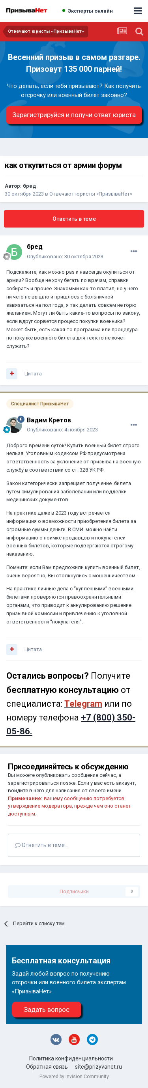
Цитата (33, 374)
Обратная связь (47, 1067)
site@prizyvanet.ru (98, 1067)
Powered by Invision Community (74, 1076)
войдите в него (26, 790)
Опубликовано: (65, 256)
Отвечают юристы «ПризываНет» (90, 194)
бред (29, 186)
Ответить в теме (74, 219)
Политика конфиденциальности (71, 1058)
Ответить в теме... (41, 845)
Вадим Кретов (49, 420)
